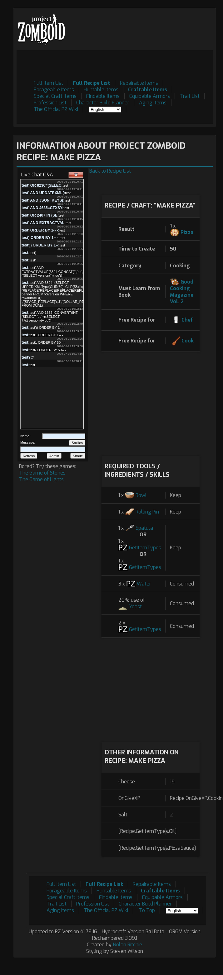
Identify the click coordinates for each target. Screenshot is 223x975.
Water (144, 584)
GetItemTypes (145, 547)
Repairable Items (139, 83)
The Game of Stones (42, 473)
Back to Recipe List (110, 171)
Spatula (144, 528)
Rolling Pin (147, 512)
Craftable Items (147, 89)
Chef (187, 320)
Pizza (187, 232)
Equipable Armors (149, 96)
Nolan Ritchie (127, 944)
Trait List (190, 96)
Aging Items (152, 102)
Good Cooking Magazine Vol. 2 (181, 292)
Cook (187, 340)
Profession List (50, 102)
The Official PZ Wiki (56, 109)
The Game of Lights (41, 479)
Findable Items (103, 96)
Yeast (135, 606)
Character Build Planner (102, 102)
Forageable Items (54, 89)
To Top (147, 910)
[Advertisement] (107, 115)
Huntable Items (101, 89)
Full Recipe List (91, 83)
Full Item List (48, 83)
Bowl (141, 495)
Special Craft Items (55, 96)
